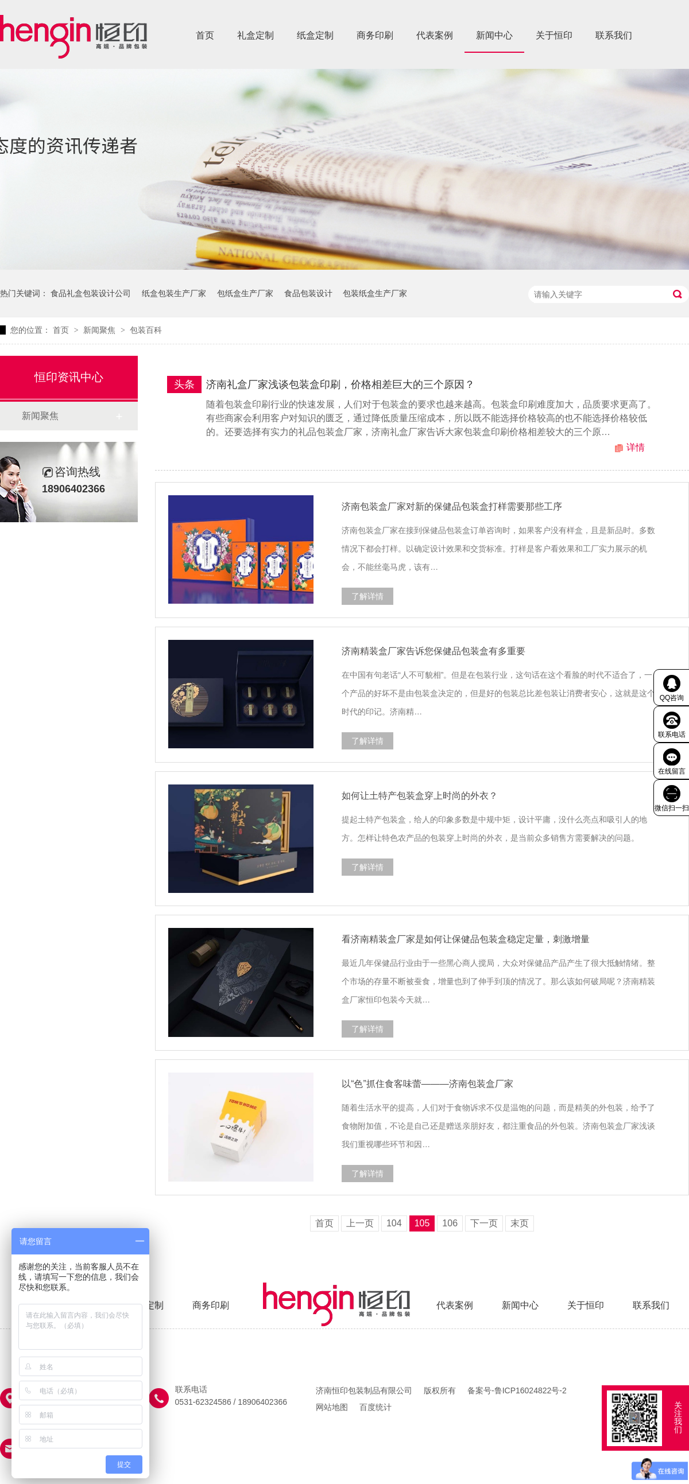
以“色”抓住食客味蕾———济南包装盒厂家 (427, 1084)
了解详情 (367, 596)
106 (450, 1223)
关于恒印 (554, 35)
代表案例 (434, 35)
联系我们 (613, 35)
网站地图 (332, 1407)
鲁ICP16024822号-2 (530, 1390)
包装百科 (146, 330)
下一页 (484, 1223)
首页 (205, 35)
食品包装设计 (308, 293)
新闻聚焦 (100, 330)
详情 (635, 447)
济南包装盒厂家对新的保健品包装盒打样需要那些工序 (452, 506)
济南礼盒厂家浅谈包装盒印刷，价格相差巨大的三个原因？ (340, 384)
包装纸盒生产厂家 (375, 293)
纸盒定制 (315, 35)
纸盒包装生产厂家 (174, 293)
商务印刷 (375, 35)
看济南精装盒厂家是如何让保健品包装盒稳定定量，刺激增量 (466, 939)
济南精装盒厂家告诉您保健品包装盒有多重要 (433, 651)
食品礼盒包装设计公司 (91, 293)
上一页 (360, 1223)
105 (422, 1223)
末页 (519, 1223)
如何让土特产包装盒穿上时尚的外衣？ (420, 796)
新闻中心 (494, 35)
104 (394, 1223)
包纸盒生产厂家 (245, 293)
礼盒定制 (255, 35)
